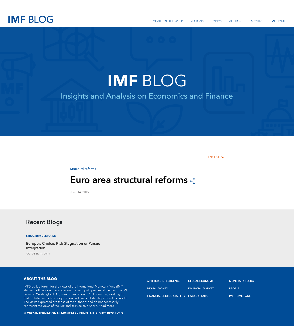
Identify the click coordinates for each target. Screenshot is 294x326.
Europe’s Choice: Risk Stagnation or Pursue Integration (63, 246)
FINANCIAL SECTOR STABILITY (166, 296)
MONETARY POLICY (241, 281)
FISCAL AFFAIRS (198, 296)
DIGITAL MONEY (157, 289)
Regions (197, 22)
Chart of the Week (168, 22)
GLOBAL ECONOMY (201, 281)
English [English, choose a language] (214, 157)
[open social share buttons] (192, 180)
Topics (216, 22)
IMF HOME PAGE (240, 296)
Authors (236, 22)
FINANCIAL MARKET (201, 289)
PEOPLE (234, 289)
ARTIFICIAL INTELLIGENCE (163, 281)
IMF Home (278, 22)
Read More (106, 306)
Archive (257, 22)
